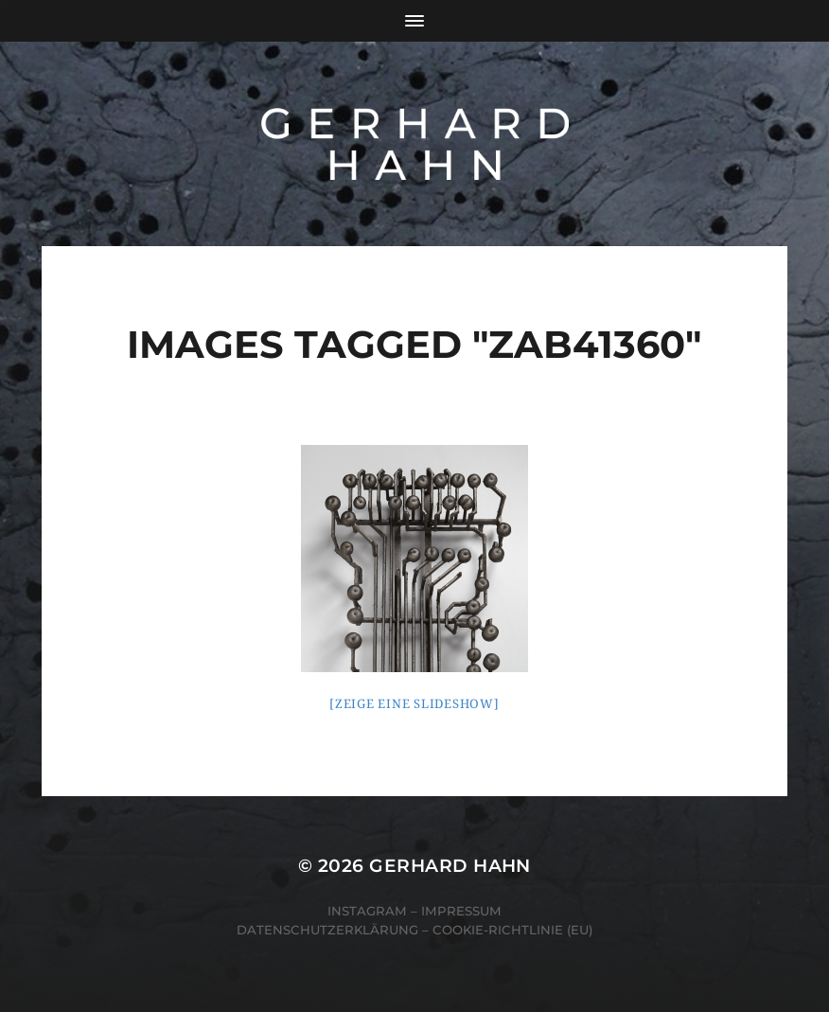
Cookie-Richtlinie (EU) (512, 929)
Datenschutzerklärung (327, 929)
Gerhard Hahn (450, 866)
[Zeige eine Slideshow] (414, 704)
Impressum (461, 910)
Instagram (367, 910)
